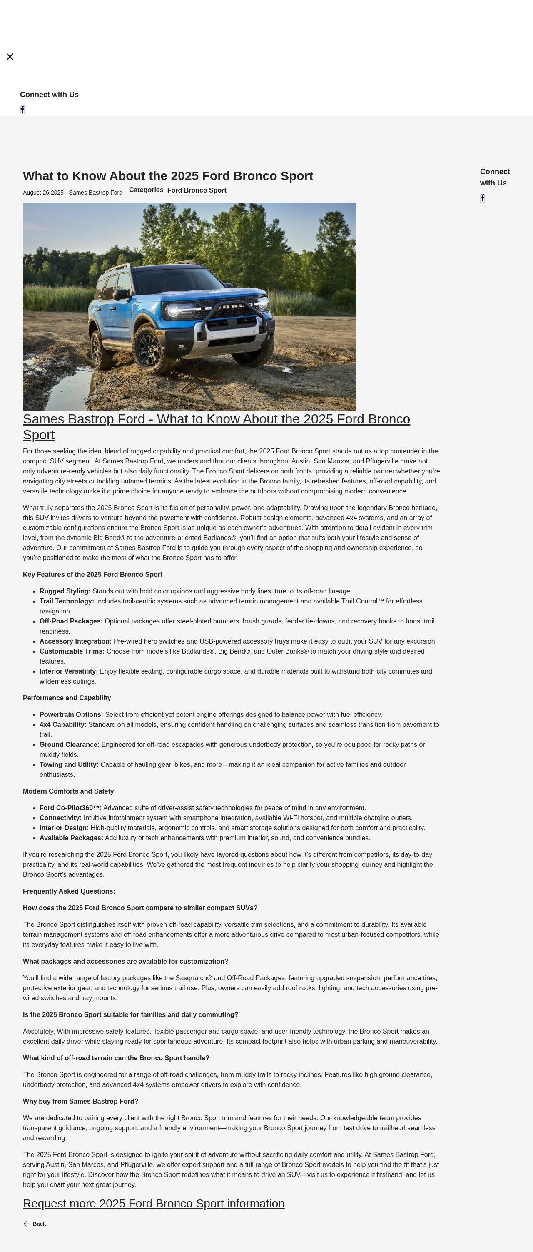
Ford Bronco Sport (197, 190)
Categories (146, 189)
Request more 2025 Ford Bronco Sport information (154, 1203)
